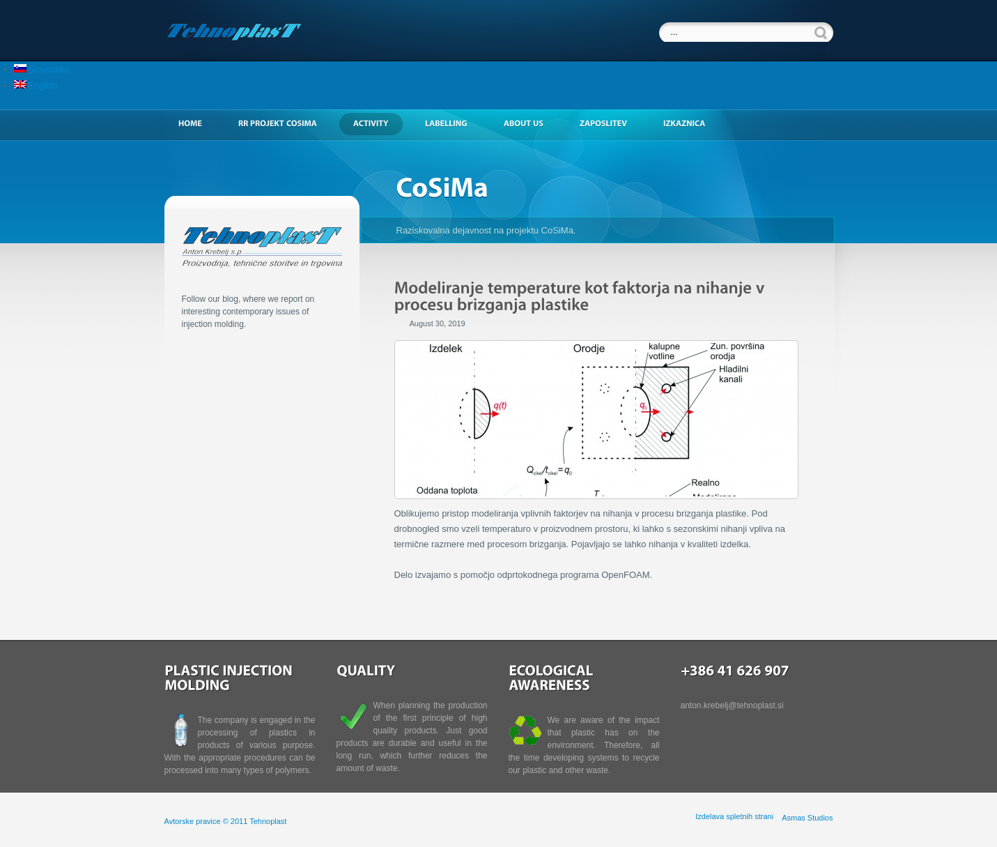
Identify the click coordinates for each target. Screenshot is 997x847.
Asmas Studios (807, 818)
